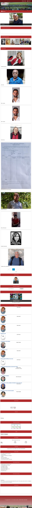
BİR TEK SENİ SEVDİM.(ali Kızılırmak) (7, 358)
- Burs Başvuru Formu (4, 469)
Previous (1, 18)
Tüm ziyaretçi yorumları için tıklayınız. (6, 482)
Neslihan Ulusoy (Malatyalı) (5, 266)
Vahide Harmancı (3, 66)
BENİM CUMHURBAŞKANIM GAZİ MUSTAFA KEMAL (9, 366)
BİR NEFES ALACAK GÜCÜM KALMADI (7, 390)
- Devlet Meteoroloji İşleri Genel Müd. (6, 459)
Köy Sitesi (25, 499)
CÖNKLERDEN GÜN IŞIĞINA (5, 341)
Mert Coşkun (3, 103)
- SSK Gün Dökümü (4, 457)
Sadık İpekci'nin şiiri (4, 349)
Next (31, 18)
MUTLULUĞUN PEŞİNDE (5, 375)
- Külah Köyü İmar (3, 470)
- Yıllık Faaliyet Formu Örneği (5, 465)
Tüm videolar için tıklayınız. (16, 302)
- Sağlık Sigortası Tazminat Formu (6, 464)
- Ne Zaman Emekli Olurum (5, 458)
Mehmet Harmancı (4, 209)
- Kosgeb (2, 456)
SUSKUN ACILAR (3, 315)
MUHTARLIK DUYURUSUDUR (6, 189)
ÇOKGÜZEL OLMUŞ (18, 368)
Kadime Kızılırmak (4, 246)
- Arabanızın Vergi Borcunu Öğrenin (6, 455)
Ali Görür (2, 84)
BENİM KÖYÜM (3, 333)
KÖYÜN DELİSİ (3, 324)
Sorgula (21, 288)
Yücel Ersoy (3, 139)
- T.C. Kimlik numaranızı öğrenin (6, 453)
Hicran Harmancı (3, 227)
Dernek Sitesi (21, 499)
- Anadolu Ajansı (3, 454)
